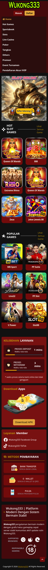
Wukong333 (23, 566)
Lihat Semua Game (40, 129)
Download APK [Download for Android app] (24, 422)
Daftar (29, 13)
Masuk (18, 13)
